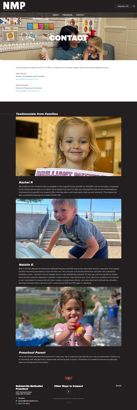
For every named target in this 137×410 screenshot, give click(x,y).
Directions (20, 398)
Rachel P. (26, 182)
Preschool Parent (32, 352)
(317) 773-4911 (23, 404)
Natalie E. (26, 264)
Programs (67, 15)
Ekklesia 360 (68, 402)
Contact (80, 15)
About (56, 15)
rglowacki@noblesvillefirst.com (27, 91)
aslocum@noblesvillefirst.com (27, 79)
